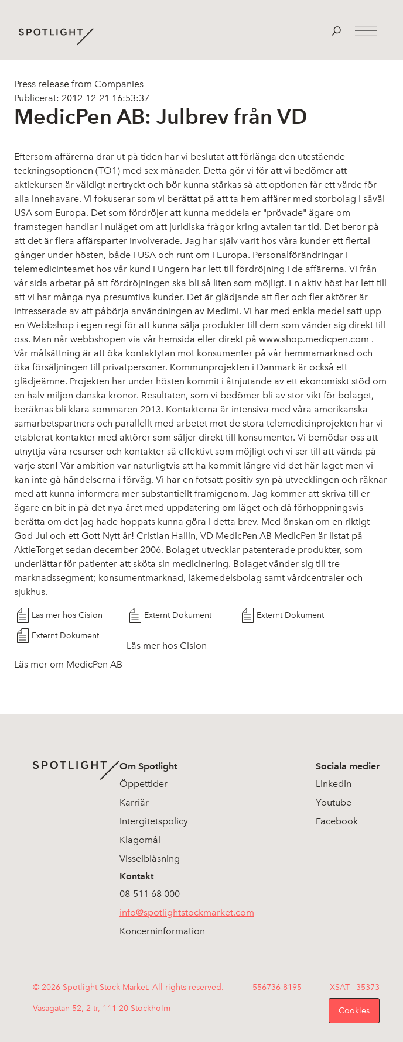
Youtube (333, 802)
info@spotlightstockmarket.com (186, 912)
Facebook (337, 821)
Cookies (354, 1011)
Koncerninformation (162, 931)
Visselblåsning (149, 858)
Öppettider (143, 783)
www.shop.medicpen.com (314, 339)
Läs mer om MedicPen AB (68, 664)
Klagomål (139, 839)
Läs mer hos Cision (67, 615)
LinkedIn (333, 783)
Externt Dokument (177, 615)
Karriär (134, 802)
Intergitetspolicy (153, 821)
